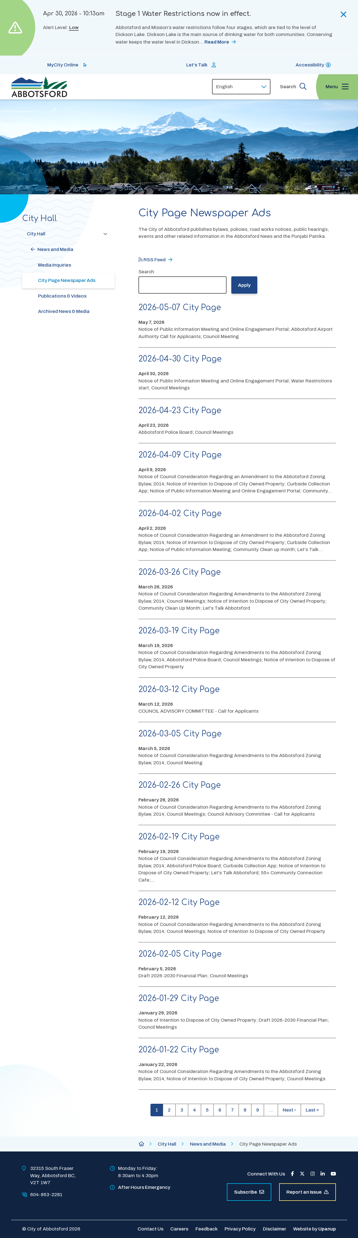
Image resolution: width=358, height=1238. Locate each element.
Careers (179, 1229)
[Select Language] (241, 86)
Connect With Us (266, 1174)
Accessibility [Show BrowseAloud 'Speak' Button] (310, 65)
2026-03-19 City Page (179, 630)
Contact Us (150, 1229)
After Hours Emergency (144, 1187)
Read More (216, 42)
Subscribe (249, 1192)
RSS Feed (152, 259)
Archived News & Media (64, 311)
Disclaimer (274, 1229)
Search (146, 271)
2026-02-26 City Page (179, 785)
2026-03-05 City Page (180, 733)
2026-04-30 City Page (180, 359)
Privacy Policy (240, 1229)
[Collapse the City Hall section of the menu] (105, 233)
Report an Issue (307, 1192)
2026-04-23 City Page (179, 410)
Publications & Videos (62, 296)
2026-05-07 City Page (179, 307)
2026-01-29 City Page (178, 998)
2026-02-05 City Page (180, 954)
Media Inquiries (54, 265)
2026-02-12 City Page (179, 902)
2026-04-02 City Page (180, 513)
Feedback (207, 1229)
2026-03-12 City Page (179, 689)
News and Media (55, 249)
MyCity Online (62, 65)
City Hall (36, 233)
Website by (314, 1229)
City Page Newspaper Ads (66, 280)
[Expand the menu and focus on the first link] (337, 86)
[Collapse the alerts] (344, 14)
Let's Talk (197, 65)
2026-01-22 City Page (178, 1049)
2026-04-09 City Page (180, 455)
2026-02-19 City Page (179, 836)
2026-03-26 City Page (179, 572)
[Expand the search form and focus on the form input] (293, 86)
